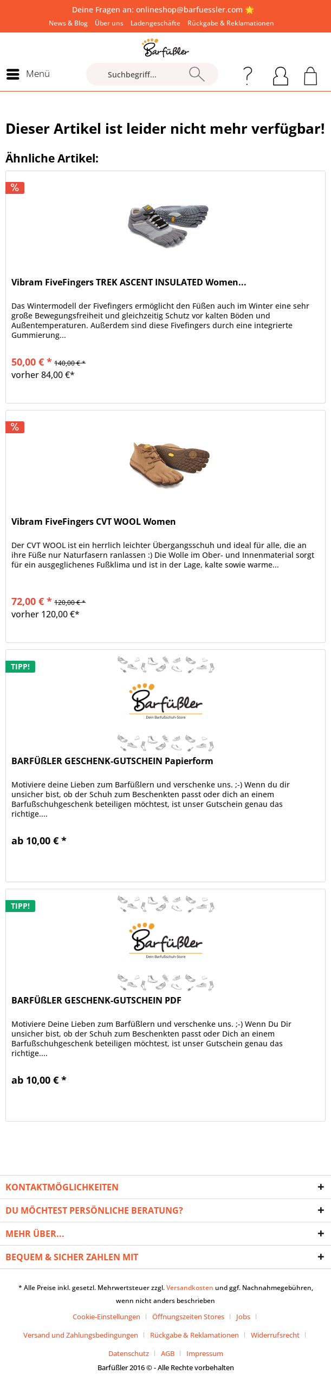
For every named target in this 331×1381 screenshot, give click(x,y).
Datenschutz (128, 1353)
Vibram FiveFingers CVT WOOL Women (93, 521)
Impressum (204, 1353)
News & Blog (68, 23)
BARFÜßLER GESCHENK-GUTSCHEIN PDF (96, 1000)
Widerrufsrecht (275, 1335)
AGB (167, 1353)
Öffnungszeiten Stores (188, 1316)
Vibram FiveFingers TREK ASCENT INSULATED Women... (128, 282)
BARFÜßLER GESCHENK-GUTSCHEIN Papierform (112, 761)
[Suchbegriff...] (152, 74)
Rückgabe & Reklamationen (230, 23)
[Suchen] (197, 74)
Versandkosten (189, 1287)
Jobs (243, 1316)
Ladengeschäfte (155, 23)
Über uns (109, 23)
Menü (28, 73)
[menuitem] (68, 23)
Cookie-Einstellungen (106, 1316)
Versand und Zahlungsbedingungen (80, 1335)
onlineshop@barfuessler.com (189, 9)
